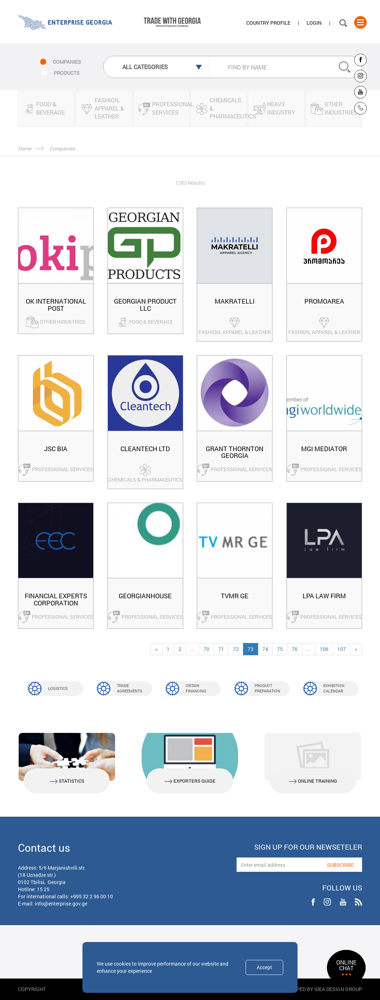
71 (221, 649)
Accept (264, 967)
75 (280, 649)
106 (324, 649)
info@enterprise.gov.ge (61, 903)
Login (314, 22)
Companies (62, 148)
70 (206, 649)
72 (236, 649)
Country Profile (268, 22)
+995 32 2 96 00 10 (91, 896)
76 (295, 649)
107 (341, 649)
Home (24, 148)
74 (265, 649)
